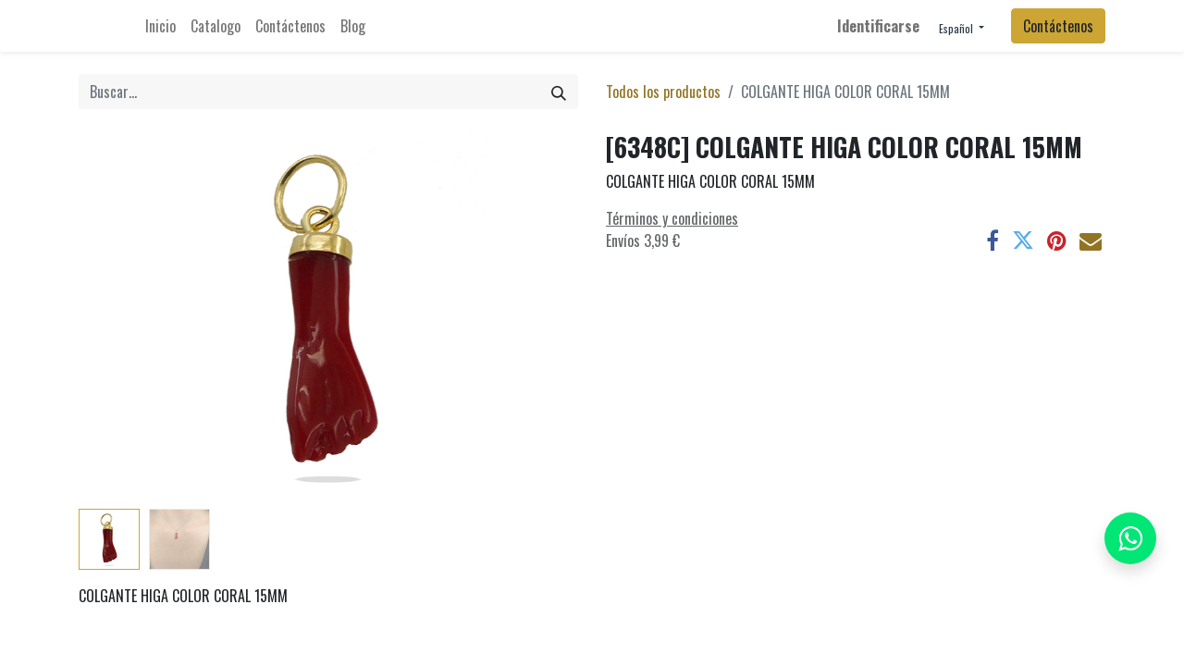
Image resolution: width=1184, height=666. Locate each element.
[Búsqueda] (558, 91)
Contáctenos (1058, 26)
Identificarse (878, 26)
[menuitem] (160, 25)
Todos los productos (663, 91)
